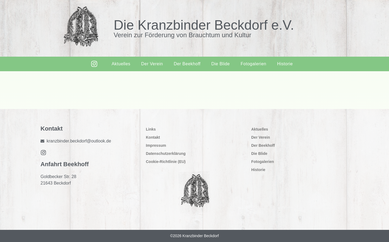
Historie (285, 64)
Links (151, 129)
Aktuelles (120, 64)
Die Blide (220, 64)
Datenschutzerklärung (166, 153)
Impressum (156, 145)
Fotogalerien (253, 64)
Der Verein (152, 64)
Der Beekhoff (186, 64)
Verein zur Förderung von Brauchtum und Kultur (182, 35)
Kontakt (153, 137)
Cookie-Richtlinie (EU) (166, 161)
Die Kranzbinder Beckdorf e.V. (204, 25)
